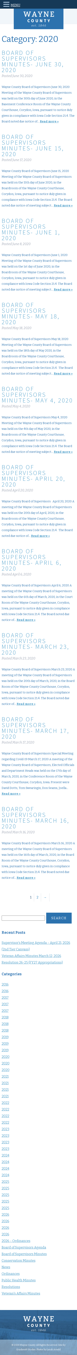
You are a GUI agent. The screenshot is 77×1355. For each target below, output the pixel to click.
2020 (5, 1057)
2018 (5, 1017)
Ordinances (11, 1274)
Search (59, 918)
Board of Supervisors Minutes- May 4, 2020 (37, 394)
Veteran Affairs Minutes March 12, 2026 (31, 956)
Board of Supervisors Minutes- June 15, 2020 (33, 145)
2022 (5, 1103)
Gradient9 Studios (26, 1349)
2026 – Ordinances (16, 1241)
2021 (5, 1076)
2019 (5, 1037)
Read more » (49, 121)
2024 (5, 1155)
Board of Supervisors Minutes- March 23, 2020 (35, 643)
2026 (5, 1215)
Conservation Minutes (19, 1261)
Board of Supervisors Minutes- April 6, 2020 (32, 559)
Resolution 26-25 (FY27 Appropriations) (32, 962)
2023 (5, 1129)
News (6, 1267)
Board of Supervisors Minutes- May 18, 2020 (31, 313)
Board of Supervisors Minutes (24, 1254)
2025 (5, 1182)
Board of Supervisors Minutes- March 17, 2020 (35, 727)
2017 (5, 998)
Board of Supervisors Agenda (24, 1247)
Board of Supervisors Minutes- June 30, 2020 (33, 61)
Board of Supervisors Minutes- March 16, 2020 (35, 817)
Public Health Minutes (19, 1280)
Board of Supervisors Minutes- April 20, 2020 (34, 475)
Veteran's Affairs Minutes (21, 1293)
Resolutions (11, 1287)
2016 (5, 984)
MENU (15, 5)
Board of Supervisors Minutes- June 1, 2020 (31, 229)
